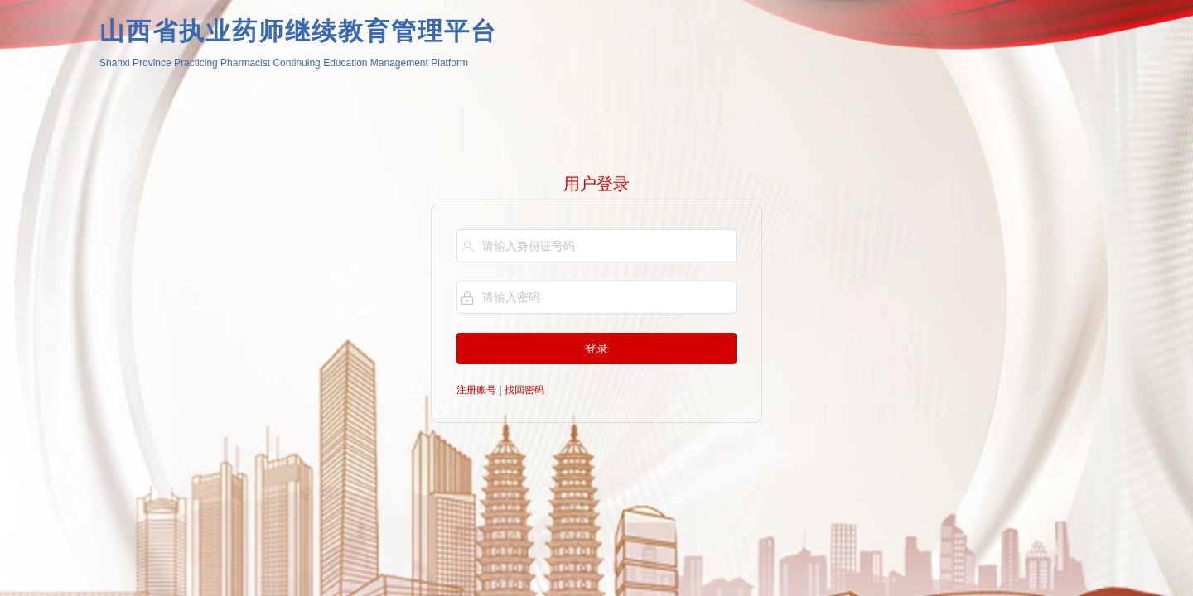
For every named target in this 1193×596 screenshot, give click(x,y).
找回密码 (524, 390)
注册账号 (476, 390)
